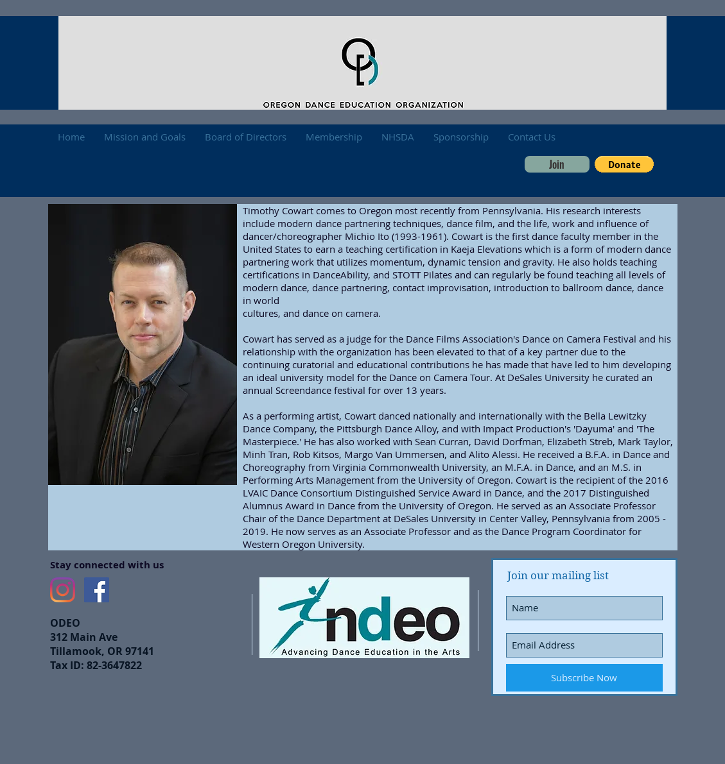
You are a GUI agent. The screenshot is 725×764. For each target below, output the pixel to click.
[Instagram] (62, 589)
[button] (624, 164)
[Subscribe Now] (584, 678)
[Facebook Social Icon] (96, 589)
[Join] (557, 164)
